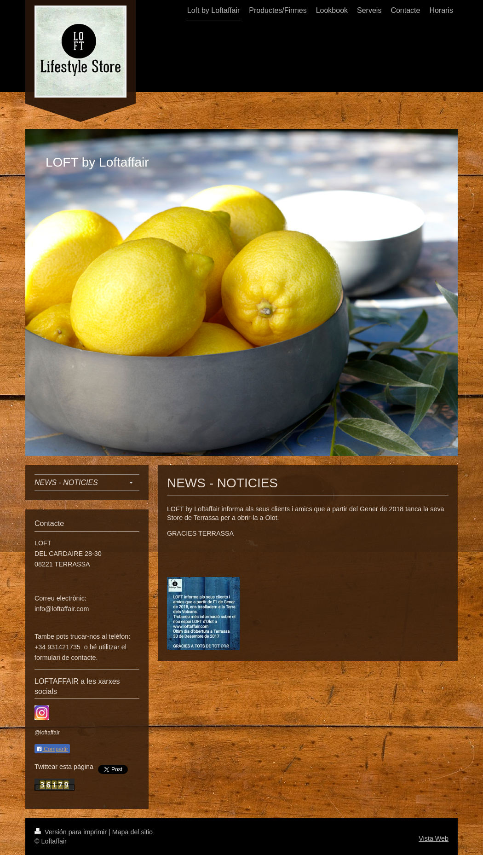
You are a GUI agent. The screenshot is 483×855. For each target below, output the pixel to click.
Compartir (52, 749)
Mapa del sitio (132, 832)
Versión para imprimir (71, 832)
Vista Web (433, 838)
